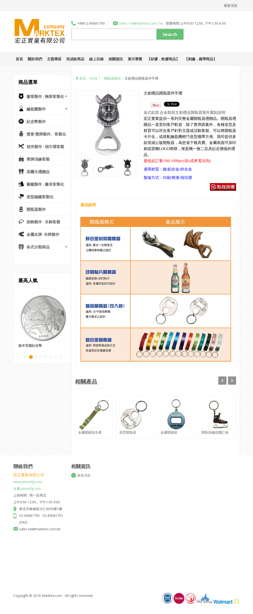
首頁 (82, 78)
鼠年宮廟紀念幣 (30, 345)
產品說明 (88, 204)
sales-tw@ (127, 23)
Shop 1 (95, 78)
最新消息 (230, 5)
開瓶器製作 (112, 78)
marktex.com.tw (149, 23)
